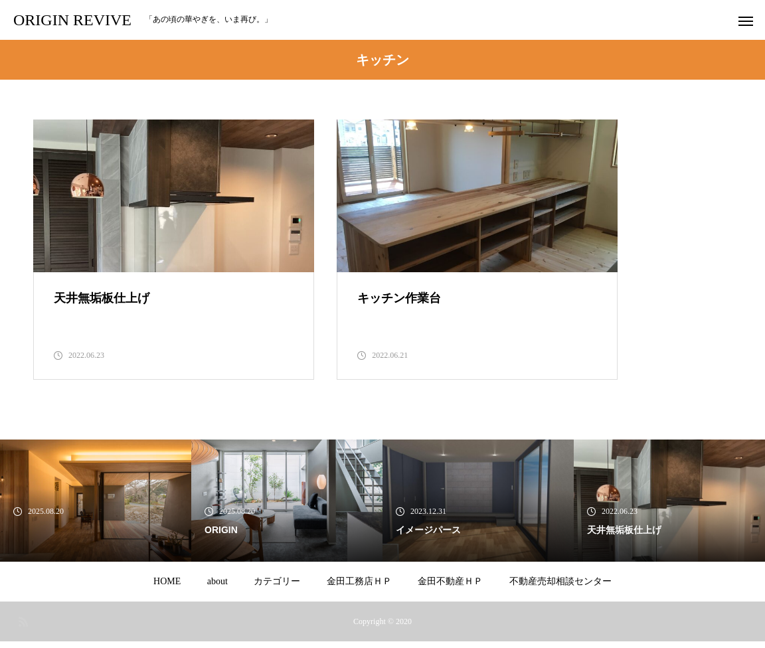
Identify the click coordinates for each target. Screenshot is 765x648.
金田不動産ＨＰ (450, 588)
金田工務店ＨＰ (359, 588)
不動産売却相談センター (560, 588)
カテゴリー (277, 588)
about (217, 588)
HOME (167, 588)
